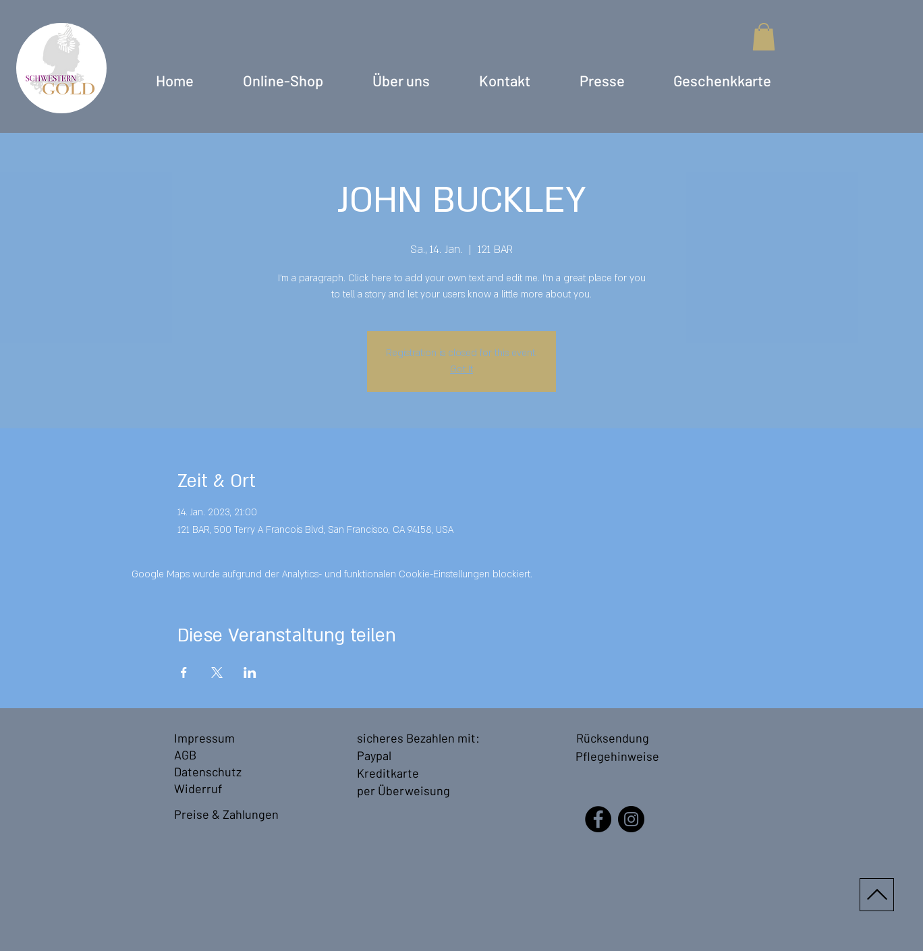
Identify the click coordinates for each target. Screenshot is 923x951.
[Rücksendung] (614, 738)
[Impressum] (206, 738)
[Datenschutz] (208, 771)
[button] (763, 37)
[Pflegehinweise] (617, 757)
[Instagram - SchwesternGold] (631, 819)
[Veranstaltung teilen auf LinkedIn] (250, 672)
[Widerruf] (201, 788)
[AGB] (190, 755)
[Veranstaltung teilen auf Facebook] (183, 672)
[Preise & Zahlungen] (228, 814)
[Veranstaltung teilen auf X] (217, 672)
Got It (461, 369)
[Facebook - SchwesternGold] (598, 819)
